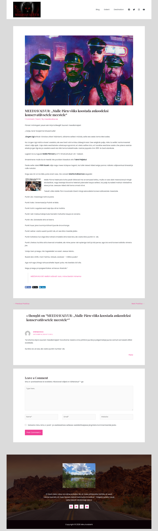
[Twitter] (134, 10)
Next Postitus (138, 303)
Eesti (39, 119)
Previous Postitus (21, 303)
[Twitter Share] (35, 287)
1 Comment (30, 119)
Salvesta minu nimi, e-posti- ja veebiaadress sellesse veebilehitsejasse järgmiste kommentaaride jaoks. (72, 427)
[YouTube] (144, 10)
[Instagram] (139, 10)
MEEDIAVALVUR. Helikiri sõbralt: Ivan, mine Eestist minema (58, 276)
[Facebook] (129, 10)
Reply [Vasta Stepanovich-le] (130, 355)
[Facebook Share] (28, 287)
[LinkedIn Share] (42, 287)
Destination (119, 9)
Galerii (108, 9)
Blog (100, 9)
